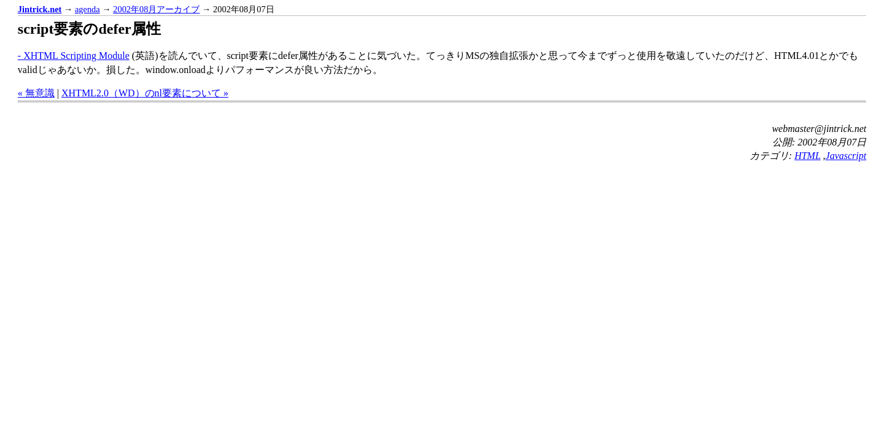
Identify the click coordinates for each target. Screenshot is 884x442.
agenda (87, 9)
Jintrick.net (40, 9)
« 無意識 (36, 93)
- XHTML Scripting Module (74, 55)
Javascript (846, 155)
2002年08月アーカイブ (156, 9)
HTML (807, 155)
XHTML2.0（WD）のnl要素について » (144, 93)
